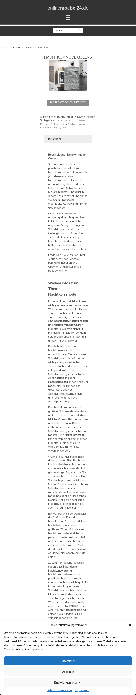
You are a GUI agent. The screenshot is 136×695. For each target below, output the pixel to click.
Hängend (68, 120)
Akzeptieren (68, 661)
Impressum (82, 690)
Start (2, 47)
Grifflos (59, 120)
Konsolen (15, 47)
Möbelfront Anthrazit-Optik (53, 124)
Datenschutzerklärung (60, 690)
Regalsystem (60, 127)
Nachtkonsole (46, 127)
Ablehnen (68, 672)
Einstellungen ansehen (68, 682)
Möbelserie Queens (76, 124)
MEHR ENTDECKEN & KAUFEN (68, 102)
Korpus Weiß (79, 120)
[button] (130, 625)
